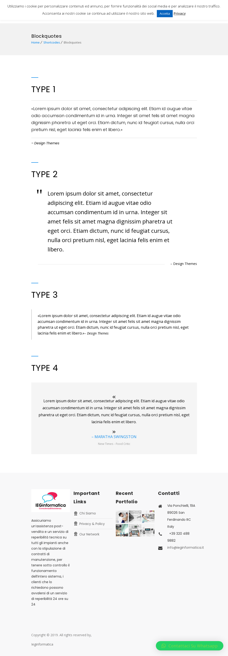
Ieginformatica (42, 644)
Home (35, 42)
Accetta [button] (165, 13)
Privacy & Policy (92, 523)
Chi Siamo (87, 513)
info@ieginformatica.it (185, 547)
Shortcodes (51, 42)
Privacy (180, 13)
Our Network (89, 534)
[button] (189, 645)
